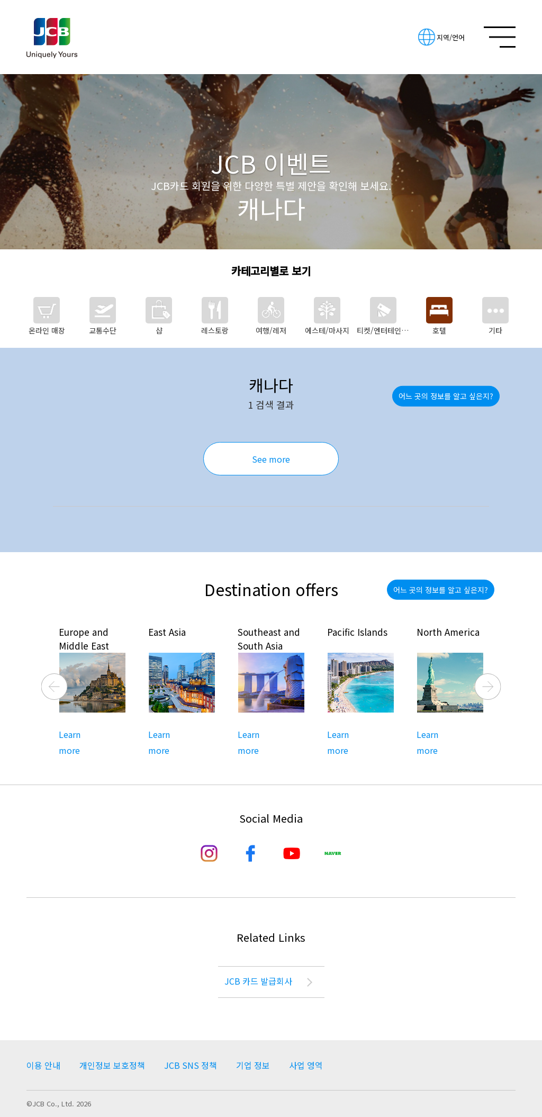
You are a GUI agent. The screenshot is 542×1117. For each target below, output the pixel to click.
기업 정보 (253, 1065)
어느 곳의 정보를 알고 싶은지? (446, 396)
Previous (54, 686)
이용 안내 (43, 1065)
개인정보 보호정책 (112, 1065)
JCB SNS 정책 (190, 1065)
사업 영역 (306, 1065)
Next (488, 686)
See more (271, 459)
